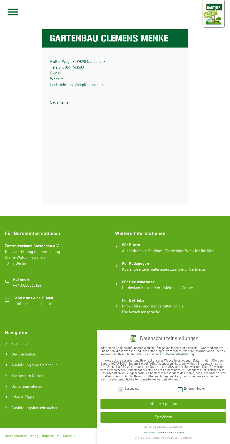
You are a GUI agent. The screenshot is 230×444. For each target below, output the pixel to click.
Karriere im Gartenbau (30, 376)
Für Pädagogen (135, 263)
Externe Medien (192, 388)
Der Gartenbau (23, 354)
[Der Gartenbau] (6, 354)
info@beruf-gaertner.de (33, 304)
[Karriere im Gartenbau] (6, 375)
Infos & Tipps (22, 397)
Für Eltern (131, 244)
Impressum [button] (186, 438)
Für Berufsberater (138, 281)
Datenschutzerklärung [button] (165, 438)
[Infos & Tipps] (6, 397)
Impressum (50, 436)
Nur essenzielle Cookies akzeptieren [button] (163, 427)
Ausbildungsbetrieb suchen (34, 408)
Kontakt (69, 436)
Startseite (19, 344)
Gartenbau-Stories (27, 387)
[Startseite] (6, 343)
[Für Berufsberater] (116, 284)
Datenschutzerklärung (21, 436)
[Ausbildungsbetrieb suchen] (6, 407)
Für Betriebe (133, 300)
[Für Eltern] (116, 247)
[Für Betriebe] (116, 305)
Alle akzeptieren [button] (163, 404)
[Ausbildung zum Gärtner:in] (6, 364)
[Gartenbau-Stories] (6, 386)
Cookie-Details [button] (143, 438)
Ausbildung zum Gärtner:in (34, 365)
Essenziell (128, 388)
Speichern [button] (163, 417)
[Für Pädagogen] (116, 265)
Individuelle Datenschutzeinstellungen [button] (163, 432)
